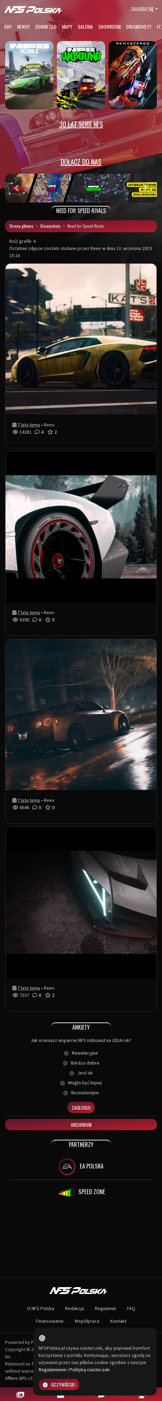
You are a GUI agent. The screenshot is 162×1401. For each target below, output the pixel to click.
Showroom (109, 26)
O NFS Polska (40, 1308)
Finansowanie (50, 1321)
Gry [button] (8, 26)
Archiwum (81, 1124)
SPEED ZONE (81, 1192)
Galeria (85, 26)
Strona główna (21, 226)
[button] (16, 188)
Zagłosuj (81, 1107)
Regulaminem (52, 1369)
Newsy (23, 26)
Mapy (67, 26)
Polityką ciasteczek (90, 1369)
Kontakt (118, 1321)
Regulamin (105, 1308)
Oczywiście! (59, 1384)
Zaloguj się (142, 8)
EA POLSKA (81, 1166)
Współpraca (87, 1321)
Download (46, 26)
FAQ (131, 1308)
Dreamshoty (138, 26)
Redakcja (74, 1308)
